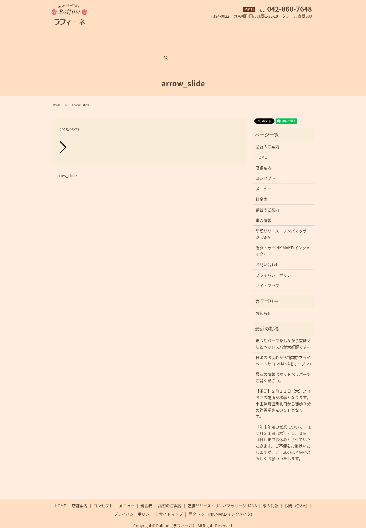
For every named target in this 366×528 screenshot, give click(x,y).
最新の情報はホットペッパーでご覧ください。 (283, 365)
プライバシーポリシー (275, 263)
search (196, 48)
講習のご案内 (197, 36)
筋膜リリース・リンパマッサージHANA (256, 36)
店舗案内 (83, 36)
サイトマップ (267, 273)
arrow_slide (66, 163)
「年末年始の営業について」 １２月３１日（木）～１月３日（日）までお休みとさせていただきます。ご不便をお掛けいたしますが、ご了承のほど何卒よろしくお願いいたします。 (284, 430)
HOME (56, 92)
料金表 (168, 36)
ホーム (57, 36)
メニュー (142, 36)
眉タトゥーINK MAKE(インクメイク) (152, 48)
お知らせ (263, 301)
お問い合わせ (97, 48)
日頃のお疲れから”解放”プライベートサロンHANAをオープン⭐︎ (284, 348)
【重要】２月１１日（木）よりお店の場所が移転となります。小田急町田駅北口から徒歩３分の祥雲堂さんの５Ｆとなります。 (283, 391)
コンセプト (113, 36)
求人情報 (65, 48)
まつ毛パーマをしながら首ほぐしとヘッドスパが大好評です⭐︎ (283, 331)
